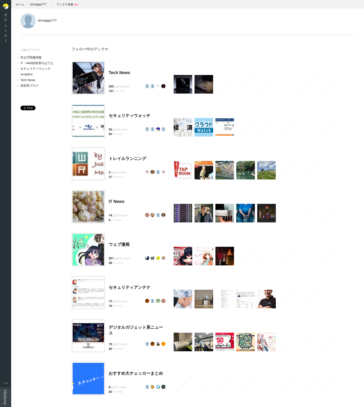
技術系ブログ (29, 85)
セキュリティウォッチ (35, 68)
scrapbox (26, 74)
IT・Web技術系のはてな (36, 63)
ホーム (20, 4)
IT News (116, 201)
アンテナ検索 (65, 4)
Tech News (27, 80)
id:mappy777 (38, 4)
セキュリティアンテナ (129, 287)
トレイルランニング (127, 158)
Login (6, 383)
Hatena (5, 397)
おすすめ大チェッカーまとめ (136, 373)
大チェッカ (5, 27)
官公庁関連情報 (31, 57)
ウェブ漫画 (119, 244)
